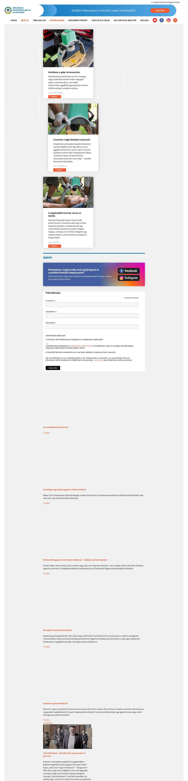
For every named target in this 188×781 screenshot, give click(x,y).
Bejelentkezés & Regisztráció (165, 2)
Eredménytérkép (78, 20)
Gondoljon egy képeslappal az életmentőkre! (64, 413)
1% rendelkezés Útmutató (55, 351)
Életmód (105, 754)
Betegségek (105, 747)
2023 (74, 747)
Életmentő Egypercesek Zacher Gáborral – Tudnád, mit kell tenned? (75, 483)
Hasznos (105, 734)
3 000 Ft (167, 753)
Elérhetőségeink (136, 747)
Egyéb (168, 769)
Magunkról (136, 734)
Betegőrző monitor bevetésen (57, 554)
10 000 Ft (168, 763)
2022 (74, 751)
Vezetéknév (51, 235)
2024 (74, 743)
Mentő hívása (105, 739)
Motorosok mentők (125, 20)
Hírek (14, 20)
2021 (74, 754)
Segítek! (160, 10)
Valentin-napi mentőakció (55, 627)
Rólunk (144, 20)
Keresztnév (51, 247)
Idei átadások (74, 739)
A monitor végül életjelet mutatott (120, 64)
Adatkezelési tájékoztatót (81, 270)
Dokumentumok (136, 751)
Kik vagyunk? (136, 739)
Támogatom (39, 20)
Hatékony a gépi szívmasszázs (64, 70)
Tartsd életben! (100, 20)
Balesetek (105, 743)
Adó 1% (25, 20)
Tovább (53, 95)
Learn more (98, 284)
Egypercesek (57, 20)
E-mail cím (51, 224)
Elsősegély (105, 751)
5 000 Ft (167, 758)
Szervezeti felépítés (136, 743)
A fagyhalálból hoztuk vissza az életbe (64, 138)
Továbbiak (47, 646)
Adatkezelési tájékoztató (55, 259)
